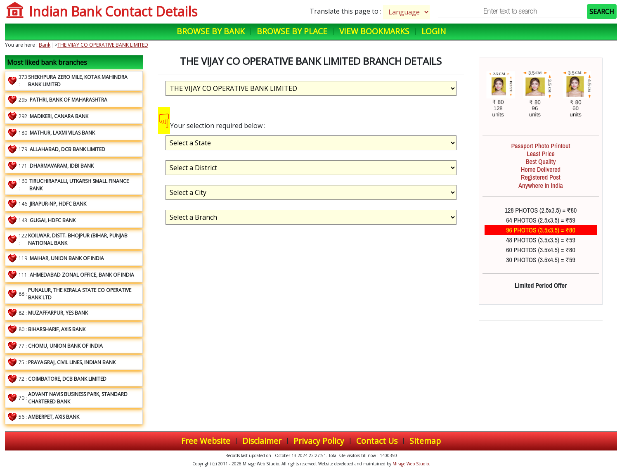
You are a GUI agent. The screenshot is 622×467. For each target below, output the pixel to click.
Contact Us (376, 440)
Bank (44, 44)
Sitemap (425, 440)
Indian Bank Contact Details (113, 11)
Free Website (205, 440)
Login (433, 31)
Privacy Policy (318, 440)
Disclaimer (261, 440)
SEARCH (601, 11)
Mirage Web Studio (411, 464)
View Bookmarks (374, 31)
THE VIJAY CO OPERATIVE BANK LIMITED (102, 44)
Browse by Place (292, 31)
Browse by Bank (211, 31)
